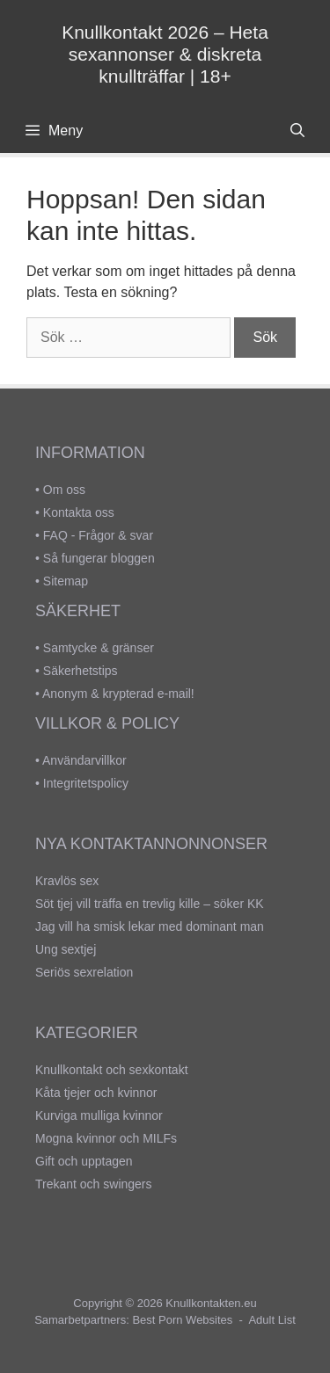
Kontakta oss (78, 512)
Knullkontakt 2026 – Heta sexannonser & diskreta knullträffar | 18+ (165, 54)
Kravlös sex (67, 881)
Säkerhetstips (80, 671)
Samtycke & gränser (98, 648)
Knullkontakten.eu (210, 1303)
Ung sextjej (65, 949)
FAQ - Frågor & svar (98, 535)
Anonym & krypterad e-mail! (118, 693)
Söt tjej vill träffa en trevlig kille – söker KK (149, 904)
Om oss (64, 490)
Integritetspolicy (85, 783)
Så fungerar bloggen (99, 558)
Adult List (271, 1319)
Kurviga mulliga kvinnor (99, 1115)
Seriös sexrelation (84, 972)
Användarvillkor (84, 760)
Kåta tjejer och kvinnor (96, 1093)
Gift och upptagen (84, 1161)
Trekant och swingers (93, 1184)
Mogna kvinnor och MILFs (106, 1138)
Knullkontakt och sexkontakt (111, 1070)
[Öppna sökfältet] (297, 131)
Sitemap (65, 581)
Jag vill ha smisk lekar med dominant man (149, 926)
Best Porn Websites (182, 1319)
